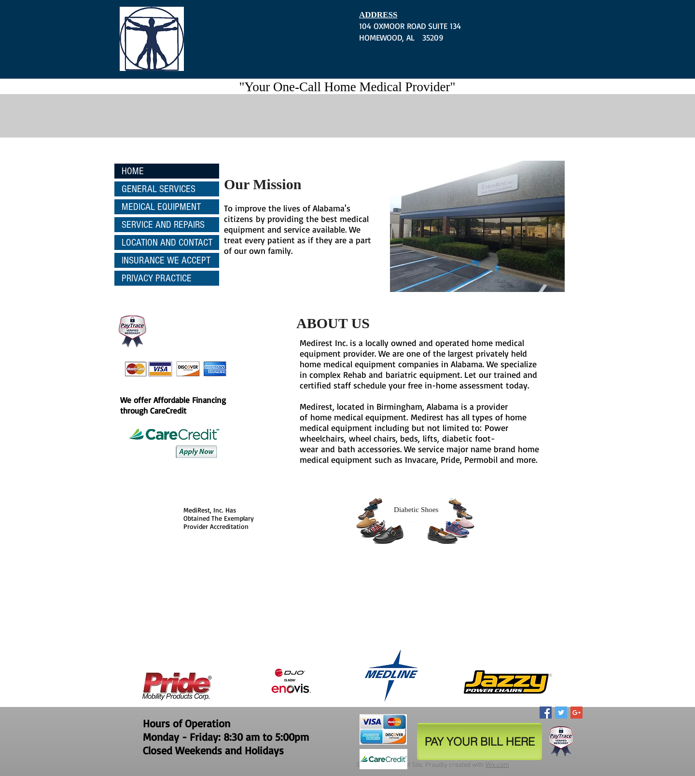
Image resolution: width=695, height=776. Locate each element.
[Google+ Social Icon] (576, 713)
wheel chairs (372, 438)
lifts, (431, 438)
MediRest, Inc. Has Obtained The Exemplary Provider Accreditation (218, 518)
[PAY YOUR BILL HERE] (479, 741)
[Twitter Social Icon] (561, 713)
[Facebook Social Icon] (546, 713)
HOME (133, 171)
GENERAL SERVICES (158, 188)
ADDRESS (378, 14)
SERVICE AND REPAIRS (163, 224)
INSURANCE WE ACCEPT (166, 260)
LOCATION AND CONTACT (167, 242)
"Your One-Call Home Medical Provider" (347, 87)
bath (348, 448)
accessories (379, 448)
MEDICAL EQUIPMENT (161, 206)
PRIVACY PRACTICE (157, 278)
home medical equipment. (359, 417)
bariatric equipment (423, 374)
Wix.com (497, 765)
